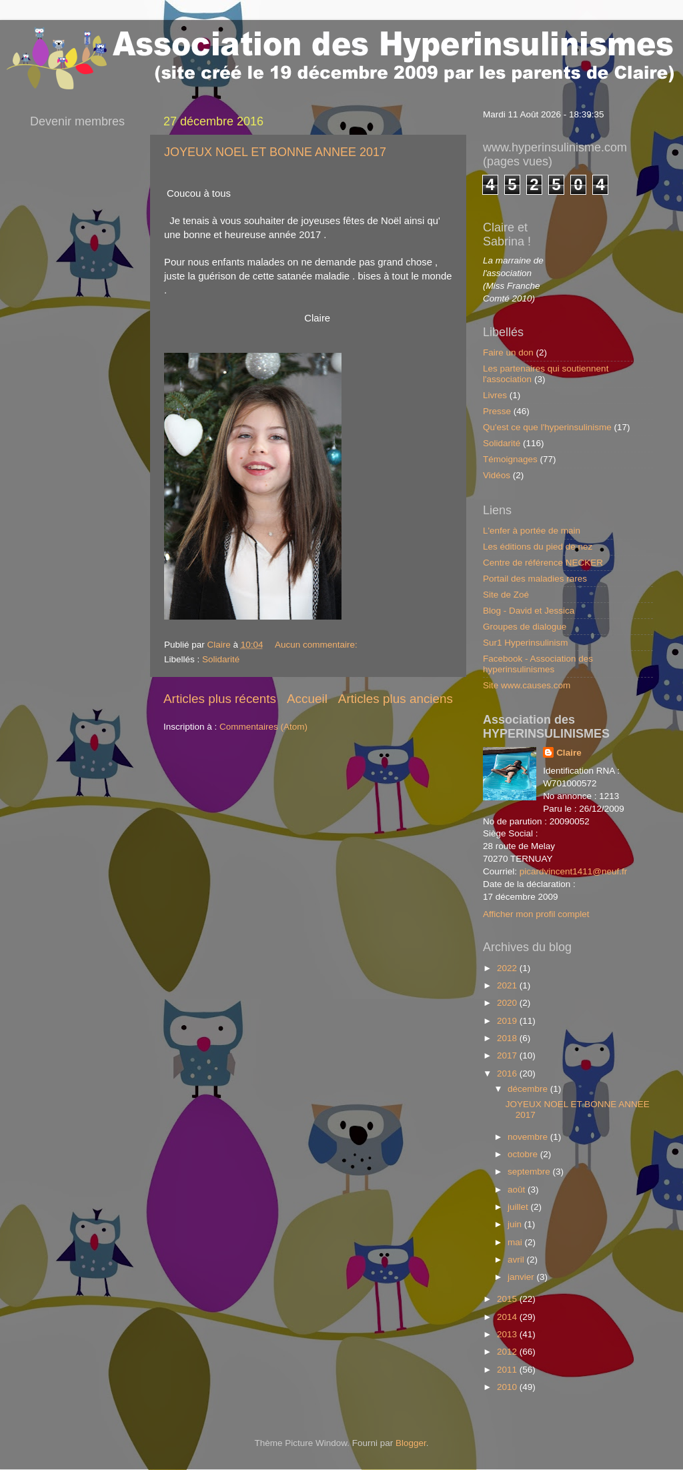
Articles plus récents (219, 699)
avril (517, 1260)
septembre (530, 1172)
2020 (508, 1003)
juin (516, 1224)
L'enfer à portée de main (531, 531)
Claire (569, 753)
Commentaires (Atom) (263, 727)
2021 (508, 985)
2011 (508, 1370)
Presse (497, 411)
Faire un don (508, 352)
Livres (495, 395)
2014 (508, 1317)
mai (516, 1242)
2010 (508, 1387)
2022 (508, 968)
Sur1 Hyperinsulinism (525, 643)
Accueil (307, 699)
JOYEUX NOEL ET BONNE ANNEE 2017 (275, 152)
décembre (529, 1089)
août (518, 1190)
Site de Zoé (506, 595)
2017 (508, 1055)
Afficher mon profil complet (536, 914)
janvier (522, 1277)
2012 (508, 1352)
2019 (508, 1021)
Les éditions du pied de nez (537, 547)
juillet (519, 1207)
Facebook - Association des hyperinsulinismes (538, 664)
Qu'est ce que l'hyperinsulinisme (547, 427)
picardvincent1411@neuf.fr (574, 871)
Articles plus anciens (395, 699)
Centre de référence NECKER (543, 563)
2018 (508, 1038)
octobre (524, 1154)
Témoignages (510, 459)
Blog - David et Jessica (528, 611)
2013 (508, 1334)
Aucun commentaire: (317, 645)
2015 (508, 1299)
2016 (508, 1073)
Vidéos (496, 475)
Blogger (411, 1443)
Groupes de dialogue (524, 627)
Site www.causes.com (526, 685)
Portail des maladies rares (535, 579)
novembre (529, 1137)
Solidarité (220, 659)
